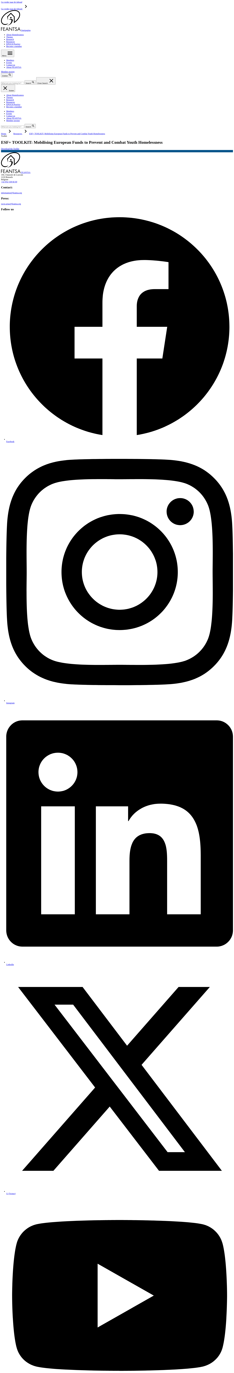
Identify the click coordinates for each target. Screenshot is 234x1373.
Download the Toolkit (10, 149)
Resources (10, 42)
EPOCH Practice (13, 44)
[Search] (12, 83)
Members (10, 60)
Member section (8, 72)
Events (9, 62)
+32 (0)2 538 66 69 (9, 182)
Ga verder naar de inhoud (11, 2)
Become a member (14, 46)
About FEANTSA (13, 67)
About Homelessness (15, 35)
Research (10, 39)
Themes (9, 37)
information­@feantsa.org (11, 193)
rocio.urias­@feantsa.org (11, 204)
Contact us (10, 65)
